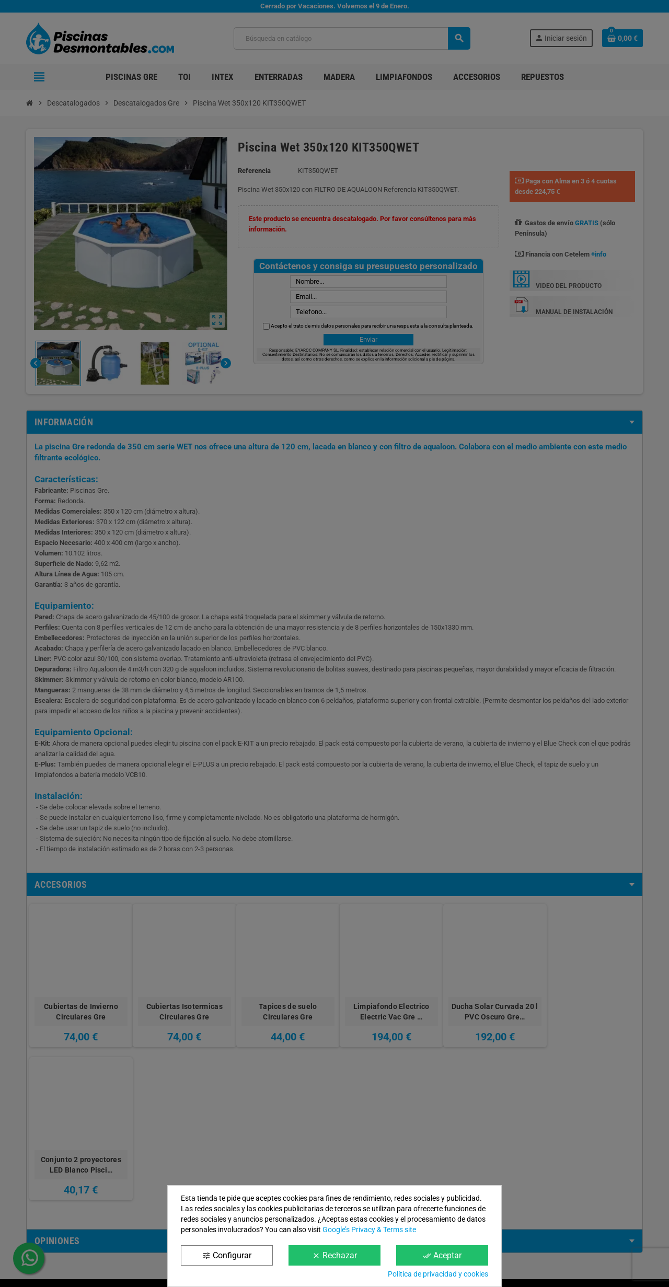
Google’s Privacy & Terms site (369, 1229)
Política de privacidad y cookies (438, 1274)
